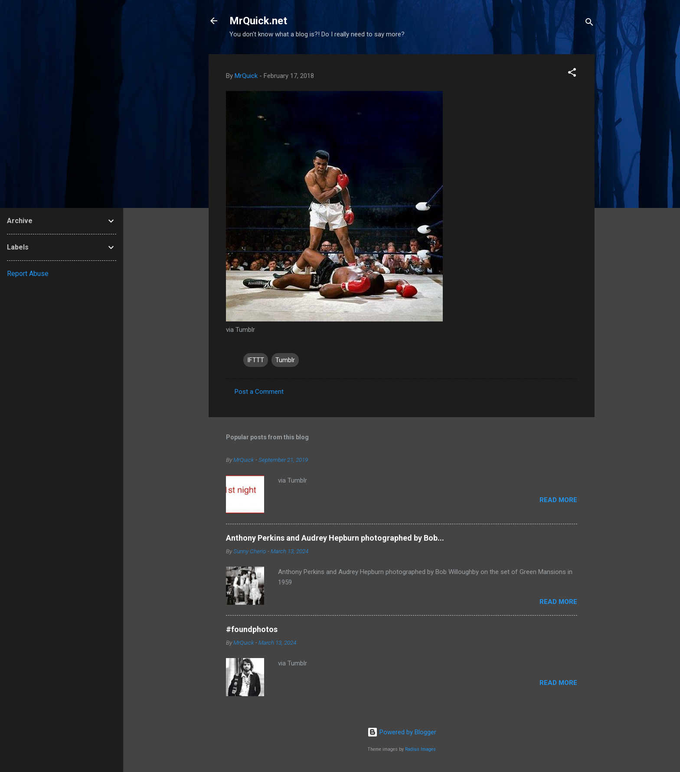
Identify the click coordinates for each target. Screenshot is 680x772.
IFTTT (255, 360)
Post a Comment (259, 392)
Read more (558, 500)
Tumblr (285, 360)
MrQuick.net (258, 21)
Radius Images (420, 749)
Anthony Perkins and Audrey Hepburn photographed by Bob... (335, 537)
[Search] (589, 23)
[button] (572, 74)
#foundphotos (252, 629)
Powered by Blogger (401, 732)
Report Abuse (28, 273)
